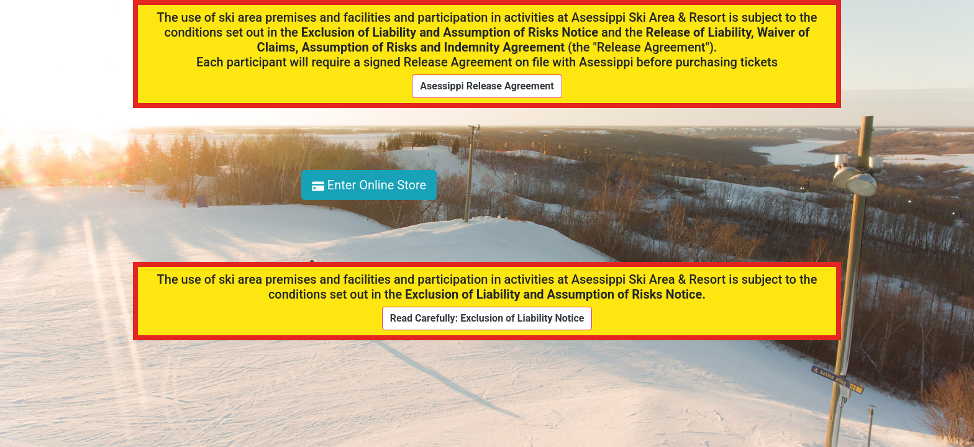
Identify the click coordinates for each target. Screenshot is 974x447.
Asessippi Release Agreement (486, 86)
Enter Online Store (369, 185)
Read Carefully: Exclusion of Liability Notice (487, 318)
